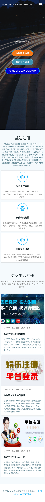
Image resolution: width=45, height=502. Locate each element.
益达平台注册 (26, 328)
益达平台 (7, 328)
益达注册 (15, 328)
